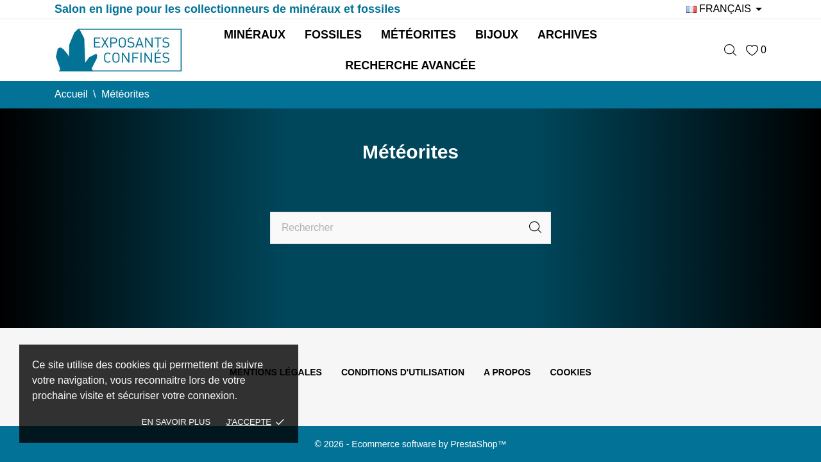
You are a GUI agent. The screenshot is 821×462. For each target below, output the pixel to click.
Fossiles (333, 34)
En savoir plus (176, 422)
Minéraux (254, 34)
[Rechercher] (410, 228)
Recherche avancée (410, 65)
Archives (567, 34)
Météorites (418, 34)
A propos (507, 372)
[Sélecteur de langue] (726, 9)
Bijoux (496, 34)
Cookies (570, 372)
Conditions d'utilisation (402, 372)
